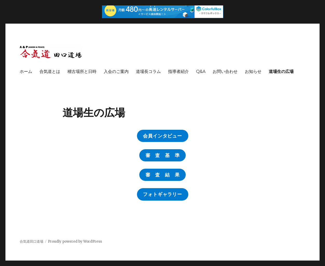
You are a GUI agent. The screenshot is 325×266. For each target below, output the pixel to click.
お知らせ (253, 71)
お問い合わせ (225, 71)
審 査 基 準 (163, 155)
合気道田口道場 (31, 241)
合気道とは (49, 71)
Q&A (200, 71)
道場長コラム (148, 71)
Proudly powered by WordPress (75, 241)
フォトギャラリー (162, 194)
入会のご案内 (116, 71)
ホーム (26, 71)
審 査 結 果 (163, 175)
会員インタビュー (162, 136)
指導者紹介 (178, 71)
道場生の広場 (281, 71)
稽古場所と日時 (81, 71)
